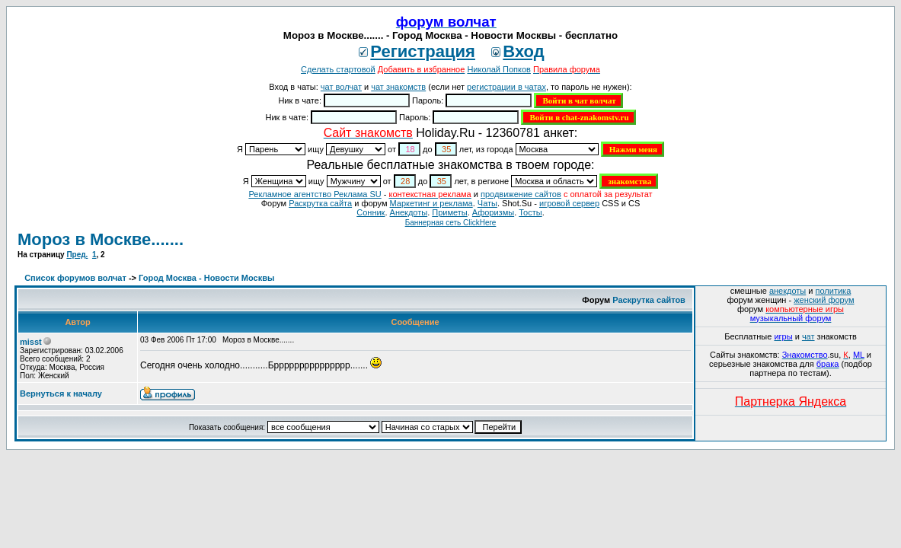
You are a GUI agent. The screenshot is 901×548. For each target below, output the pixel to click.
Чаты (487, 203)
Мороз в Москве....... (101, 239)
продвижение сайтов (521, 194)
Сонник (370, 212)
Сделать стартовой (338, 69)
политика (833, 290)
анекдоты (787, 290)
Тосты (530, 212)
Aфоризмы (493, 212)
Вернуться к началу (61, 393)
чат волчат (341, 86)
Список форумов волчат (75, 277)
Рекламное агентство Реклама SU (314, 194)
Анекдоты (409, 212)
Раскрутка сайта (320, 203)
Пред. (77, 254)
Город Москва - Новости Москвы (206, 277)
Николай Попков (499, 69)
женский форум (824, 299)
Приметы (449, 212)
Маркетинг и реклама (431, 203)
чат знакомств (398, 86)
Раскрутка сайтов (648, 299)
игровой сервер (569, 203)
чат (808, 336)
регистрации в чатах (506, 86)
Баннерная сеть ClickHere (451, 222)
